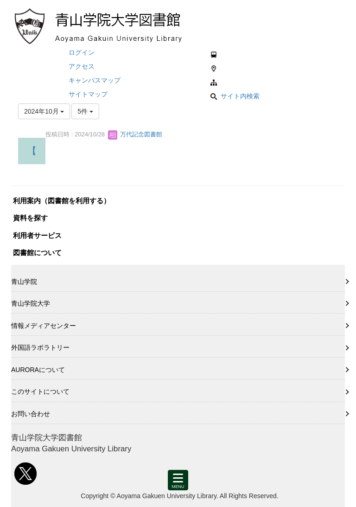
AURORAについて (38, 369)
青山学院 (24, 281)
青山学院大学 (30, 303)
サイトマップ (88, 94)
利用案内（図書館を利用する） (61, 201)
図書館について (37, 253)
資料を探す (30, 218)
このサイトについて (40, 391)
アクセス (82, 66)
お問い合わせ (30, 413)
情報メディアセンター (43, 325)
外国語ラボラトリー (40, 347)
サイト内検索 (235, 96)
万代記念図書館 (135, 134)
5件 (85, 111)
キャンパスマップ (95, 80)
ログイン (82, 52)
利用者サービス (37, 235)
